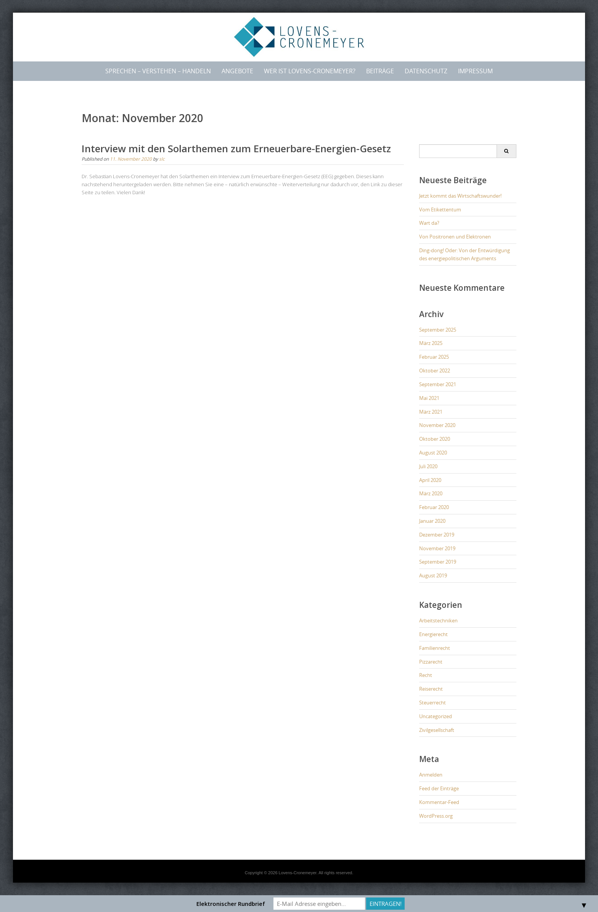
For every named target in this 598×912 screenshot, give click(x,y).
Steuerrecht (432, 702)
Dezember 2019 (436, 534)
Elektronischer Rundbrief (230, 903)
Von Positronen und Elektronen (455, 236)
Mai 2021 (429, 398)
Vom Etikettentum (440, 209)
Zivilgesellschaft (436, 730)
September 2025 (437, 329)
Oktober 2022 (434, 370)
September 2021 (437, 384)
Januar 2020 (432, 520)
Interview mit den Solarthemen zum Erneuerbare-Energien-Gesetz (236, 148)
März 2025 (430, 343)
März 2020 (430, 493)
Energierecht (433, 634)
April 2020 (430, 480)
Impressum (475, 71)
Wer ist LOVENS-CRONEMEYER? (309, 71)
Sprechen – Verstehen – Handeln (158, 71)
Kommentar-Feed (439, 802)
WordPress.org (436, 815)
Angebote (237, 71)
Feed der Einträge (439, 788)
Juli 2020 (428, 466)
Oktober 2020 (434, 438)
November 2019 (437, 548)
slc (162, 159)
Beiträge (380, 71)
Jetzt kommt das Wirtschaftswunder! (460, 195)
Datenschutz (426, 71)
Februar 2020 (434, 507)
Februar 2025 (434, 356)
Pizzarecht (430, 661)
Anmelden (430, 774)
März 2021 (430, 411)
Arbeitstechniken (438, 620)
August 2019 (433, 575)
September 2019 (437, 561)
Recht (425, 675)
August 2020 (433, 452)
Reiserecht (431, 688)
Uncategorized (435, 716)
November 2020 (437, 425)
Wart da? (429, 222)
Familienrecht (434, 648)
